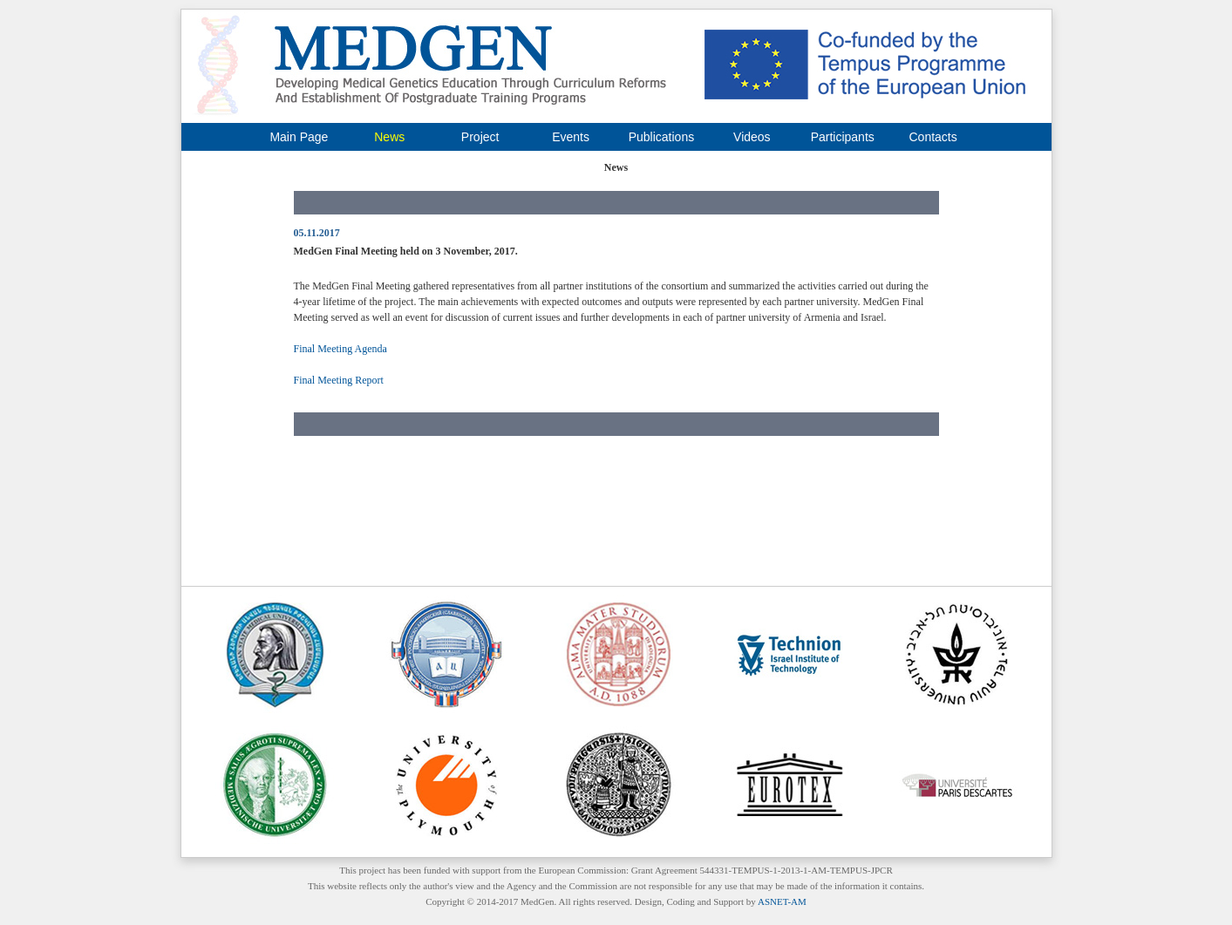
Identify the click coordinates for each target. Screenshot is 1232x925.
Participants (843, 137)
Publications (662, 137)
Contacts (932, 137)
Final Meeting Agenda (340, 349)
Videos (752, 137)
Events (570, 137)
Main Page (298, 137)
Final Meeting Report (339, 380)
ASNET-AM (782, 901)
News (389, 137)
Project (480, 137)
